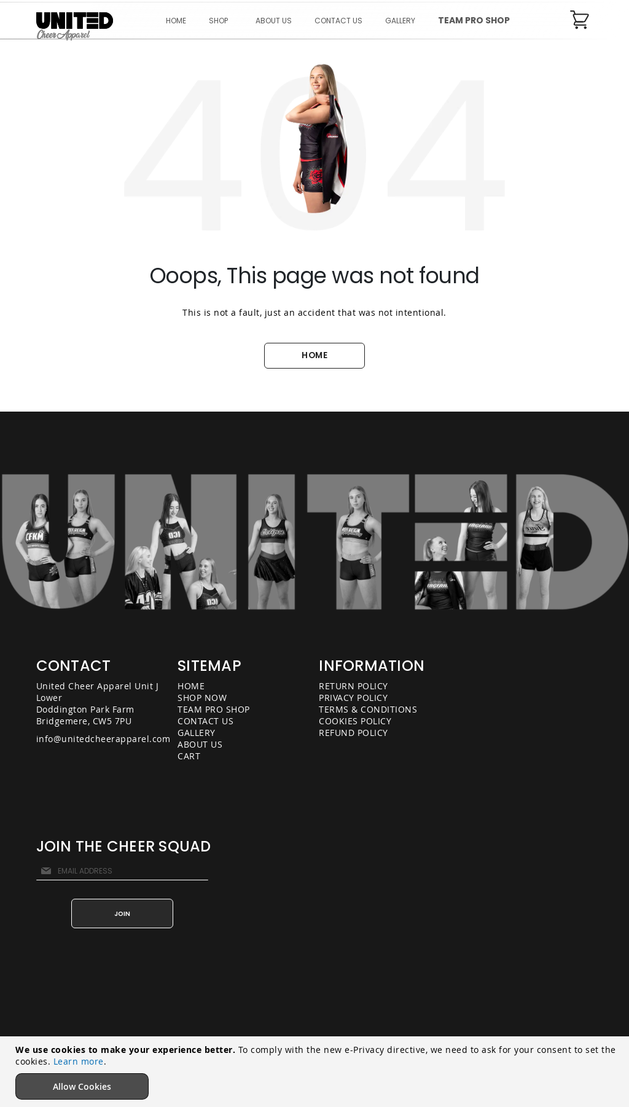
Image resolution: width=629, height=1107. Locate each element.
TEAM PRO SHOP (214, 709)
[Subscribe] (122, 913)
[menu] (337, 20)
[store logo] (74, 26)
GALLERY (197, 732)
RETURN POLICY (353, 686)
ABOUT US (200, 744)
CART (189, 756)
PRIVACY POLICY (353, 697)
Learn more (78, 1061)
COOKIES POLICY (355, 721)
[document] (316, 1072)
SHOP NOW (202, 697)
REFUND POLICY (353, 732)
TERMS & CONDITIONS (368, 709)
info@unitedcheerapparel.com (103, 739)
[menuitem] (220, 20)
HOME (314, 356)
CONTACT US (205, 721)
